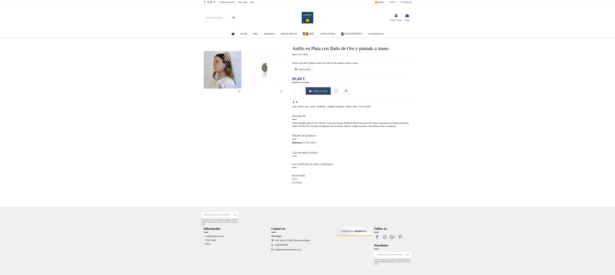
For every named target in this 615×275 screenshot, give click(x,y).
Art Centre (303, 54)
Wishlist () (405, 2)
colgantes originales (335, 106)
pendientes (321, 106)
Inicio (252, 2)
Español (381, 2)
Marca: (295, 54)
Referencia (297, 143)
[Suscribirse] (235, 215)
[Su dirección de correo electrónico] (217, 215)
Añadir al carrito (318, 91)
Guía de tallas (302, 69)
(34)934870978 (281, 245)
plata (295, 106)
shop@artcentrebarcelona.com (288, 249)
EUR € (393, 2)
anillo (312, 106)
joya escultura (365, 106)
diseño (301, 106)
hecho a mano (352, 106)
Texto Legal (242, 2)
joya (307, 106)
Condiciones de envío (227, 2)
